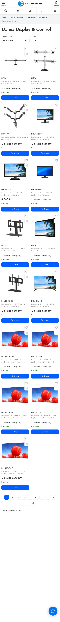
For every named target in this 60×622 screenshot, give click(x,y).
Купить (15, 97)
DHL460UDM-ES (38, 412)
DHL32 (34, 245)
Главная (6, 18)
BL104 (33, 78)
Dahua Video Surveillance (38, 18)
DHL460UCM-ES (38, 356)
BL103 (3, 78)
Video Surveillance (18, 18)
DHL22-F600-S (37, 189)
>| (33, 503)
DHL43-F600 (36, 301)
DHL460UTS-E (7, 468)
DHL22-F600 (6, 189)
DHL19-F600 (36, 133)
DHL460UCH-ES (7, 356)
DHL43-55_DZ (7, 301)
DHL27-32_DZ (7, 245)
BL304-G (5, 133)
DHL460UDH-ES (7, 412)
